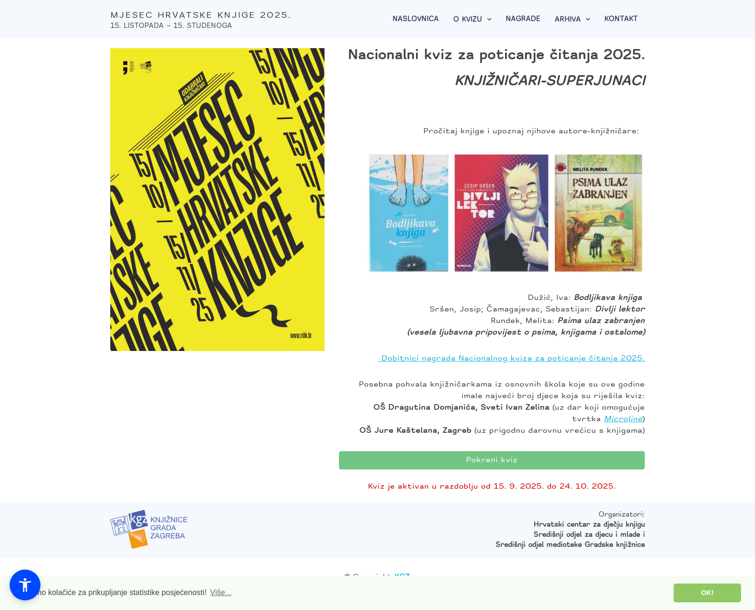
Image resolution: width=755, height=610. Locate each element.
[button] (25, 585)
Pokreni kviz (492, 460)
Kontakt (621, 19)
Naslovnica (415, 19)
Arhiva (568, 20)
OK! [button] (707, 593)
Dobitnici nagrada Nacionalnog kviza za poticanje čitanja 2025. (511, 359)
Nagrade (523, 19)
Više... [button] (221, 592)
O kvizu (467, 20)
